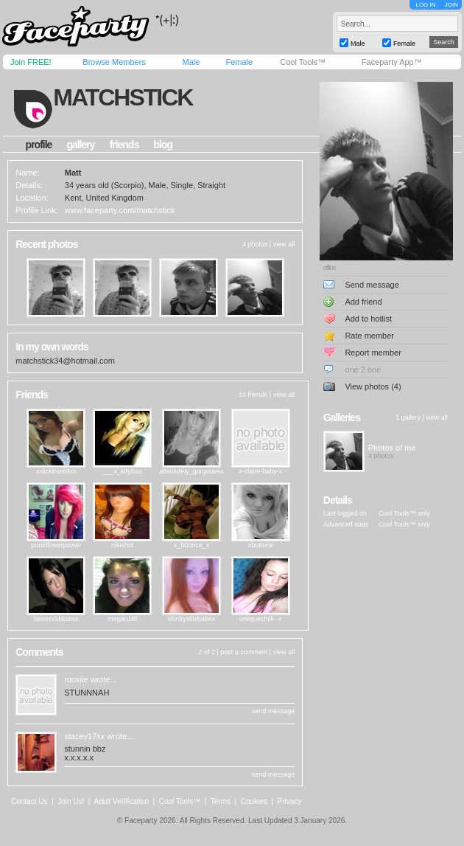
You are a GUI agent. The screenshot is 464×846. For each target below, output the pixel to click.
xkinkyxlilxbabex (192, 619)
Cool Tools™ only (404, 513)
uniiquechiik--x (260, 619)
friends (124, 144)
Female (239, 62)
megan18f (122, 619)
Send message (371, 284)
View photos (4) (373, 386)
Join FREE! (31, 62)
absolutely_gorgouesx (191, 471)
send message (273, 711)
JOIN (451, 4)
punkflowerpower (56, 545)
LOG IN (425, 4)
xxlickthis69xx (56, 471)
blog (162, 144)
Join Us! (70, 801)
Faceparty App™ (392, 62)
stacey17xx (84, 736)
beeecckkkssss (56, 619)
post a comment (243, 652)
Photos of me (392, 447)
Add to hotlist (368, 318)
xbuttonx (260, 545)
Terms (221, 801)
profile (39, 144)
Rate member (369, 335)
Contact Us (29, 801)
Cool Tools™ (303, 62)
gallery (80, 144)
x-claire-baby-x (260, 471)
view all (284, 244)
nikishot (122, 545)
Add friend (363, 301)
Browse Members (114, 62)
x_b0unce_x (192, 545)
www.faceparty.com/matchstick (120, 210)
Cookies (254, 801)
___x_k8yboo (122, 471)
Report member (373, 352)
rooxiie (76, 679)
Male (191, 62)
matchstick (122, 97)
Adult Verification (121, 801)
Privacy (290, 801)
